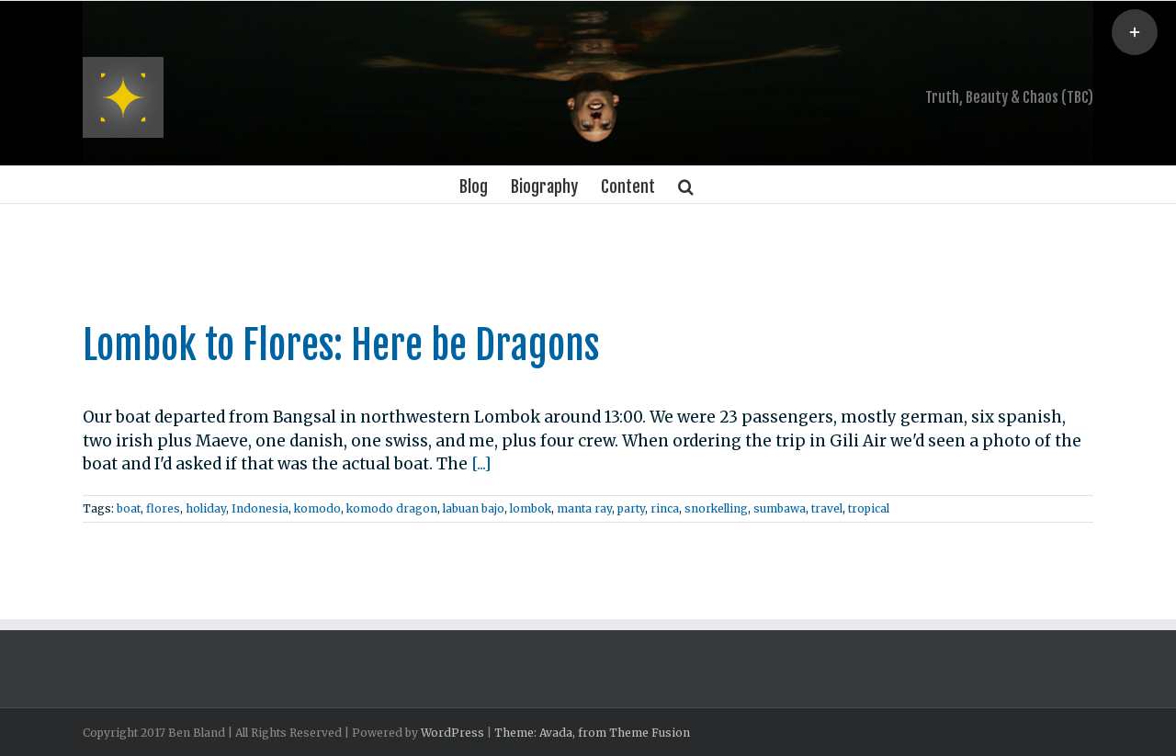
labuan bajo (470, 508)
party (627, 508)
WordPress (449, 732)
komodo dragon (388, 508)
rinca (661, 508)
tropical (865, 508)
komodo (313, 508)
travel (823, 508)
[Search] (682, 184)
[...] (478, 464)
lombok (527, 508)
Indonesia (256, 508)
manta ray (580, 508)
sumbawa (776, 508)
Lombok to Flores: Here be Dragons (337, 345)
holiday (202, 508)
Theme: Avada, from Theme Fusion (588, 732)
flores (159, 508)
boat (125, 508)
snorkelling (712, 508)
